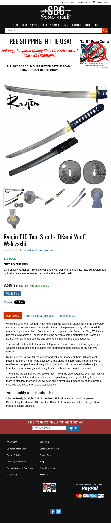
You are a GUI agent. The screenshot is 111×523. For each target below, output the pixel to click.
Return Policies (14, 455)
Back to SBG (91, 25)
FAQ (66, 25)
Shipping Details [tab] (68, 315)
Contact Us (12, 475)
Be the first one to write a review (36, 250)
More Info (44, 442)
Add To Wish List (103, 87)
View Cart (102, 2)
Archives (44, 475)
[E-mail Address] (49, 428)
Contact (76, 25)
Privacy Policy (46, 455)
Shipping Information (16, 449)
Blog (42, 461)
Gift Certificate (80, 2)
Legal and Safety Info (49, 449)
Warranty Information (16, 461)
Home (16, 25)
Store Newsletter (47, 468)
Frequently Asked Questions (20, 468)
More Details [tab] (12, 315)
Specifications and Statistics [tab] (39, 315)
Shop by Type (30, 25)
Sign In (65, 2)
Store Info (12, 442)
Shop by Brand (51, 25)
